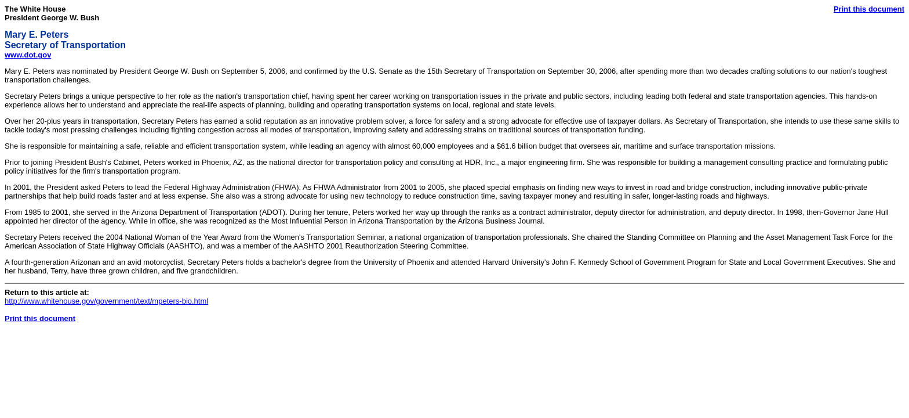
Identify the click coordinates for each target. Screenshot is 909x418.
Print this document (869, 9)
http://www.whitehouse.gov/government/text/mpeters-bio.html (106, 301)
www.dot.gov (28, 55)
